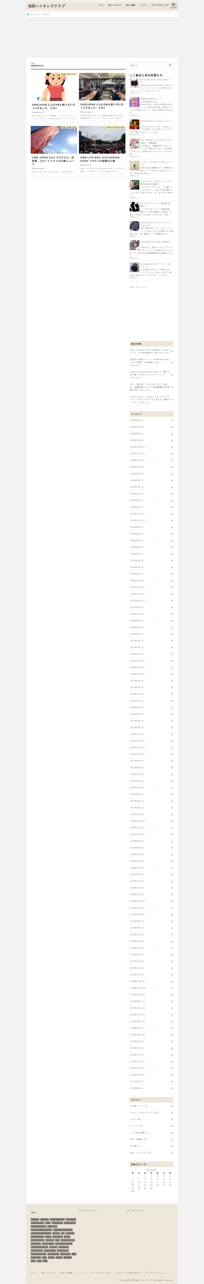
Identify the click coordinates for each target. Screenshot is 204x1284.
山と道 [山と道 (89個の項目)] (51, 1257)
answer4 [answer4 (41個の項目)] (44, 1219)
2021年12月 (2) (137, 740)
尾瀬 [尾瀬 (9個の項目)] (44, 1257)
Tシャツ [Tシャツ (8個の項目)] (56, 1233)
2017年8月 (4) (137, 1088)
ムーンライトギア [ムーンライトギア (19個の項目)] (38, 1254)
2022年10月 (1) (137, 673)
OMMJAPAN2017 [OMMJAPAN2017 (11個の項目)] (38, 1226)
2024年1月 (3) (137, 580)
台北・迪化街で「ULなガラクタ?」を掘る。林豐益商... (156, 141)
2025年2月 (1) (137, 500)
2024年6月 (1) (137, 547)
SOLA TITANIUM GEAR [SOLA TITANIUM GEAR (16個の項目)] (40, 1233)
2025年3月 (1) (137, 493)
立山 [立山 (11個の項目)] (39, 1261)
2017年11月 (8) (137, 1068)
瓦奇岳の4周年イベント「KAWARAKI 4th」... (151, 100)
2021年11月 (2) (137, 747)
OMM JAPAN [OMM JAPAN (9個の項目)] (70, 1223)
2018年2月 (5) (137, 1048)
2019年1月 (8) (137, 974)
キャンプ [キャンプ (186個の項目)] (49, 1240)
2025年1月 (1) (137, 507)
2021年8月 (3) (137, 767)
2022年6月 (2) (137, 700)
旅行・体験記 (130, 5)
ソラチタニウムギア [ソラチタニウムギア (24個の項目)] (64, 1244)
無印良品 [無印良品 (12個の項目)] (67, 1257)
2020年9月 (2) (137, 840)
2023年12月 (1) (137, 587)
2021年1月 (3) (137, 814)
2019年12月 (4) (137, 901)
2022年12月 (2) (137, 660)
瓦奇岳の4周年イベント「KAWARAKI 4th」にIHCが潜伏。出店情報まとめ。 (150, 362)
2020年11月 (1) (137, 827)
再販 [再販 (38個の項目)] (74, 1254)
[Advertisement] (102, 37)
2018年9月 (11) (137, 1001)
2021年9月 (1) (137, 760)
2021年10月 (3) (137, 754)
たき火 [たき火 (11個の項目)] (48, 1237)
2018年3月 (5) (137, 1041)
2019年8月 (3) (137, 927)
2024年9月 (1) (137, 527)
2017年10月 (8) (137, 1074)
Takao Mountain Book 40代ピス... (154, 81)
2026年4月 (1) (137, 420)
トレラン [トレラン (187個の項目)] (53, 1247)
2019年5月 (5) (137, 947)
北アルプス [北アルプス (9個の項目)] (35, 1257)
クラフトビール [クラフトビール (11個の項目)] (68, 1240)
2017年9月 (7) (137, 1081)
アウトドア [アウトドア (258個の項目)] (57, 1237)
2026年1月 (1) (137, 440)
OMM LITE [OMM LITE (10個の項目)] (52, 1226)
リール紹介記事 (139, 1132)
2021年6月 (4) (137, 780)
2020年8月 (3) (137, 847)
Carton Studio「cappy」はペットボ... (156, 122)
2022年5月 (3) (137, 707)
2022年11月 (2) (137, 667)
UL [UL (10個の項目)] (63, 1233)
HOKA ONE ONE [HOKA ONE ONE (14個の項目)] (57, 1219)
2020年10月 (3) (137, 834)
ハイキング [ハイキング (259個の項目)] (63, 1247)
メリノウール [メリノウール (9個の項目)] (53, 1254)
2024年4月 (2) (137, 560)
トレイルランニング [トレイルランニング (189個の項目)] (39, 1247)
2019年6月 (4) (137, 941)
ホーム (101, 5)
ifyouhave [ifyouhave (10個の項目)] (71, 1219)
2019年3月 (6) (137, 961)
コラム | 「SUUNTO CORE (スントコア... (156, 163)
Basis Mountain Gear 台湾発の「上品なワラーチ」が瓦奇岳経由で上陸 (150, 351)
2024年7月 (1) (137, 540)
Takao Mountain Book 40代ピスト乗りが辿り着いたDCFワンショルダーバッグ (150, 374)
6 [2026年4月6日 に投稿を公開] (132, 1179)
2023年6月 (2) (137, 620)
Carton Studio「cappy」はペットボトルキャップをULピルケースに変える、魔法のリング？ (150, 399)
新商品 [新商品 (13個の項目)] (59, 1257)
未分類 (135, 1146)
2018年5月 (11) (137, 1028)
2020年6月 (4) (137, 861)
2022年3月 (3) (137, 720)
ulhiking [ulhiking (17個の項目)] (70, 1233)
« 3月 (132, 1191)
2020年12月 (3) (137, 820)
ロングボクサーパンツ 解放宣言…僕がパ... (156, 204)
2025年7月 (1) (137, 473)
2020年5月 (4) (137, 867)
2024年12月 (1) (137, 513)
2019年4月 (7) (137, 954)
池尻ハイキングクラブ (46, 6)
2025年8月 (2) (137, 466)
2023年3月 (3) (137, 640)
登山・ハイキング (115, 5)
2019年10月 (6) (137, 914)
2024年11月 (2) (137, 520)
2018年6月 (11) (137, 1021)
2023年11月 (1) (137, 593)
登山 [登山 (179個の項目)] (33, 1261)
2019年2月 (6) (137, 967)
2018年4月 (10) (137, 1034)
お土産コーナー (139, 1105)
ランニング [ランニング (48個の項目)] (65, 1254)
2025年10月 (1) (137, 460)
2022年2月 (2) (137, 727)
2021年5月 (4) (137, 787)
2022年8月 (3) (137, 687)
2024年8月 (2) (137, 533)
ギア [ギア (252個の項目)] (57, 1240)
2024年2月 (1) (137, 573)
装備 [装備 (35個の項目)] (45, 1261)
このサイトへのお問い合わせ (128, 1273)
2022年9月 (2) (137, 680)
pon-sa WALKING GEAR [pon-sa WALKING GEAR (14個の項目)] (41, 1230)
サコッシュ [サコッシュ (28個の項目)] (35, 1244)
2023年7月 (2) (137, 613)
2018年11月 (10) (138, 987)
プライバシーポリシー (154, 1273)
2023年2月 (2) (137, 647)
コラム (135, 1119)
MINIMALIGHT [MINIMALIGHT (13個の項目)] (37, 1223)
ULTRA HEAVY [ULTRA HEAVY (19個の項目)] (37, 1237)
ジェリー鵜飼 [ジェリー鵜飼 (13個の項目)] (48, 1244)
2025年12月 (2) (137, 446)
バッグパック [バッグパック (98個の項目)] (36, 1251)
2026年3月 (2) (137, 426)
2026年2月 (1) (137, 433)
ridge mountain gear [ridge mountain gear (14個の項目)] (63, 1230)
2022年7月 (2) (137, 693)
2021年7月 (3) (137, 774)
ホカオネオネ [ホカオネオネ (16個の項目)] (49, 1251)
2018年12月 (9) (137, 981)
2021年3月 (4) (137, 800)
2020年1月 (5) (137, 894)
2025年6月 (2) (137, 480)
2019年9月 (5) (137, 921)
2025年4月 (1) (137, 486)
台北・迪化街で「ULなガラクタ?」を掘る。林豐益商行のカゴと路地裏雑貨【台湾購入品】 (150, 387)
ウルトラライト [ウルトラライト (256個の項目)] (37, 1240)
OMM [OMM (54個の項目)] (48, 1223)
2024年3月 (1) (137, 567)
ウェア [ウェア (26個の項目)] (67, 1237)
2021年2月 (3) (137, 807)
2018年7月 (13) (137, 1014)
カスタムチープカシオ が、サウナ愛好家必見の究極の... (156, 182)
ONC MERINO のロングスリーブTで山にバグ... (156, 224)
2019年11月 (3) (137, 907)
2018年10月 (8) (137, 994)
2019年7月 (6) (137, 934)
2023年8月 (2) (137, 607)
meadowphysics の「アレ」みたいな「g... (155, 265)
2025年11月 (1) (137, 453)
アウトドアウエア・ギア (160, 5)
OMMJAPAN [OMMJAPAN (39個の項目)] (57, 1223)
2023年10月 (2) (137, 600)
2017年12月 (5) (137, 1061)
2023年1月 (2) (137, 653)
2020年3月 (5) (137, 881)
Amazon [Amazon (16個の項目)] (35, 1219)
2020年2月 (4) (137, 887)
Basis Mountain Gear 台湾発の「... (155, 243)
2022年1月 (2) (137, 734)
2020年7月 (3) (137, 854)
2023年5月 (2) (137, 627)
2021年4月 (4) (137, 794)
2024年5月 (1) (137, 553)
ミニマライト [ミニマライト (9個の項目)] (63, 1251)
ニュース (143, 5)
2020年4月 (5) (137, 874)
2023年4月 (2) (137, 633)
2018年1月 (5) (137, 1054)
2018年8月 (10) (137, 1008)
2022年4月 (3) (137, 714)
